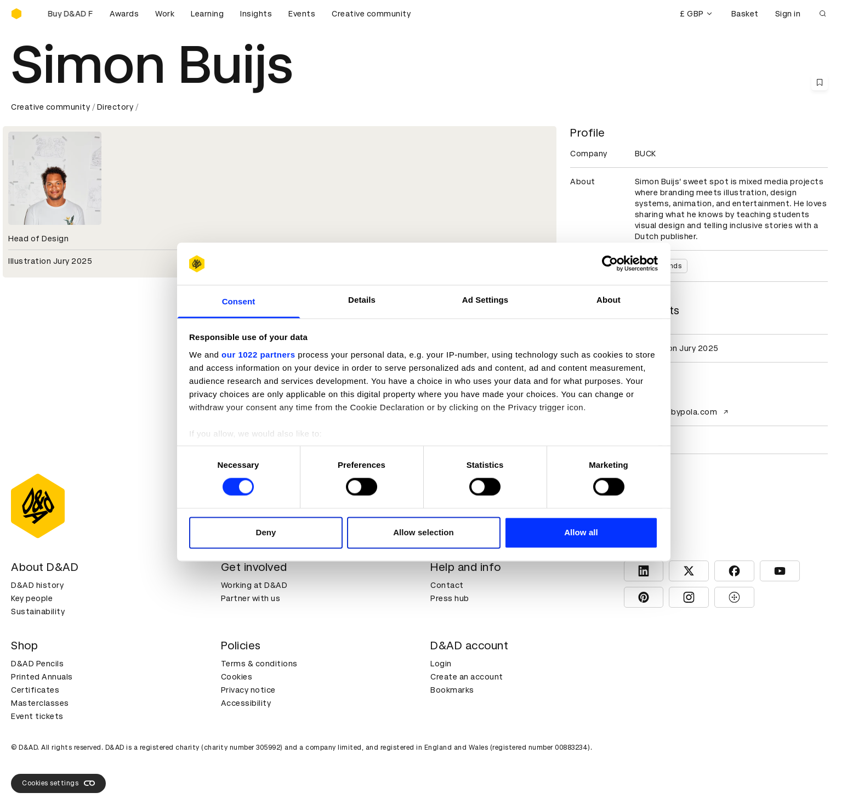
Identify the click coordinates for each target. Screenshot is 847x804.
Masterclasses (40, 703)
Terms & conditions (259, 663)
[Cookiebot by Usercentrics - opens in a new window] (610, 264)
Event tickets (37, 716)
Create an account (466, 676)
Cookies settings (58, 783)
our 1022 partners (258, 354)
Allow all (581, 532)
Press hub (449, 598)
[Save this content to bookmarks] (819, 82)
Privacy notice (248, 690)
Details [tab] (362, 299)
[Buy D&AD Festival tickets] (65, 13)
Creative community (371, 13)
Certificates (35, 690)
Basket (745, 13)
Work (164, 13)
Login (441, 663)
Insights (256, 13)
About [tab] (608, 299)
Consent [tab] (238, 301)
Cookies (237, 676)
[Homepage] (16, 13)
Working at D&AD (254, 585)
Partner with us (251, 598)
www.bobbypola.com (683, 411)
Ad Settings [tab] (485, 299)
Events (301, 13)
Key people (32, 598)
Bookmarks (452, 690)
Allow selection (423, 532)
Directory (115, 107)
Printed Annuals (42, 676)
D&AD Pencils (37, 663)
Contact (447, 585)
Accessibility (246, 703)
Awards (124, 13)
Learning (207, 13)
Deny (265, 532)
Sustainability (38, 611)
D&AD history (37, 585)
